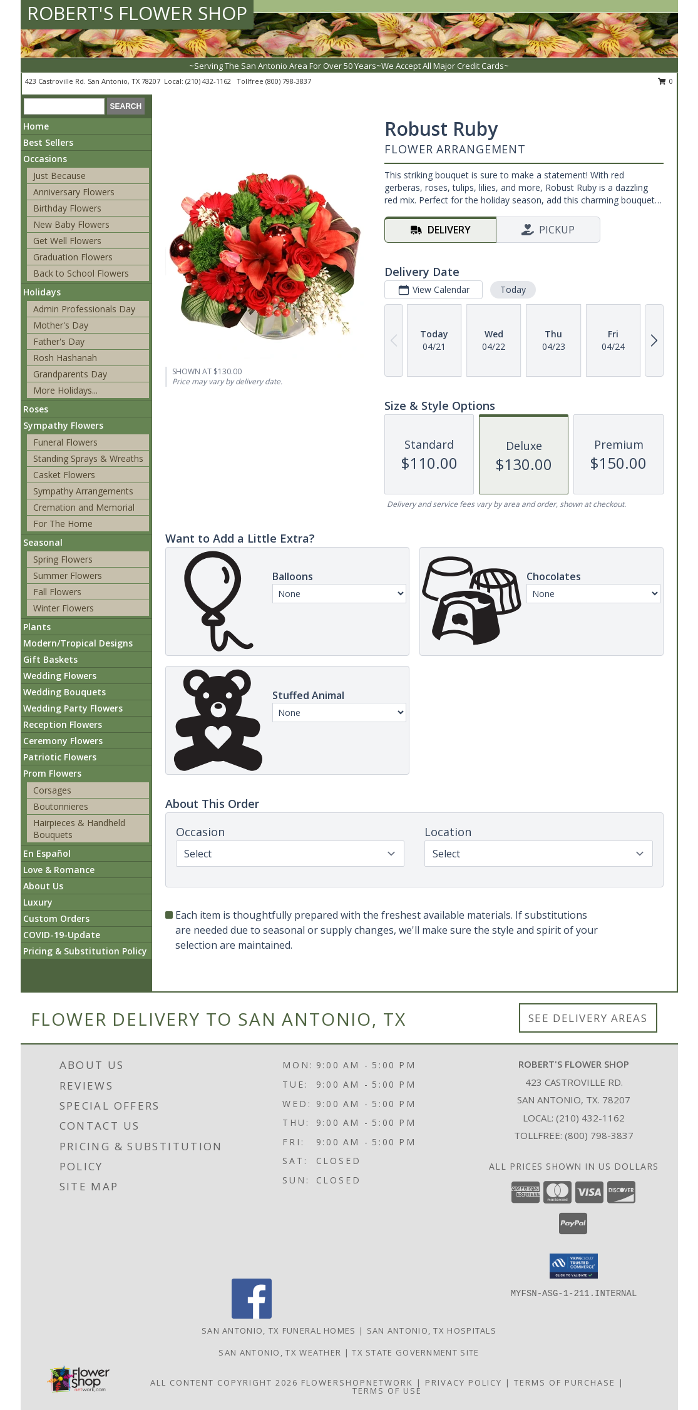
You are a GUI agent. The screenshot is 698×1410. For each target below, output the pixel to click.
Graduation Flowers (73, 257)
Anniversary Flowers (74, 192)
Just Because (59, 175)
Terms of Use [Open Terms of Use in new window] (387, 1390)
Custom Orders (56, 918)
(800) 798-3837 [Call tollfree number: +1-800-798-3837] (288, 81)
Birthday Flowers (67, 208)
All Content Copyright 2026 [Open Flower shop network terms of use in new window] (224, 1382)
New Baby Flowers (71, 224)
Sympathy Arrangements (83, 491)
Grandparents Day (70, 374)
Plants (37, 627)
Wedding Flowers (59, 676)
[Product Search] (64, 106)
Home (36, 126)
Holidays (42, 292)
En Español (47, 853)
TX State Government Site (415, 1352)
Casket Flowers (64, 475)
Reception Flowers (62, 724)
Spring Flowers (63, 559)
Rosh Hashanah (65, 358)
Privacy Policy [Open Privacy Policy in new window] (463, 1382)
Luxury (38, 902)
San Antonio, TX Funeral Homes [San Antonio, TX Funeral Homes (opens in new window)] (279, 1330)
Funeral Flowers (65, 442)
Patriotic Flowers (59, 757)
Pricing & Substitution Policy (85, 951)
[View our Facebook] (252, 1315)
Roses (35, 409)
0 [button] (666, 81)
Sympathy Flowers (63, 425)
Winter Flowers (63, 608)
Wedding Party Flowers (73, 708)
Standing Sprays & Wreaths (88, 458)
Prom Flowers (52, 773)
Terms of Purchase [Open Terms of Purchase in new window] (564, 1382)
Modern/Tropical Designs (78, 643)
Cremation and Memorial (84, 507)
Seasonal (43, 542)
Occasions (45, 159)
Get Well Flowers (67, 241)
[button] (574, 1266)
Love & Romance (59, 870)
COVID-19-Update (61, 935)
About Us (43, 886)
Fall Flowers (57, 592)
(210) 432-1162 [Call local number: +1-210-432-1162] (209, 81)
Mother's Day (60, 325)
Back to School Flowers (81, 273)
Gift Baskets (50, 659)
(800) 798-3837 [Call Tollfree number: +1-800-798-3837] (599, 1135)
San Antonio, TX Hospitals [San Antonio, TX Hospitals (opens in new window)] (432, 1330)
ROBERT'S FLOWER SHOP (137, 13)
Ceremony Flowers (63, 741)
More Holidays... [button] (65, 390)
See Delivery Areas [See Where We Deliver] (588, 1018)
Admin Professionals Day (84, 309)
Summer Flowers (67, 575)
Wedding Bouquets (64, 692)
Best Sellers (48, 142)
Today (513, 289)
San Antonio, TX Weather (279, 1352)
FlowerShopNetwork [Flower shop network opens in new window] (357, 1382)
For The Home (63, 523)
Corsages (52, 790)
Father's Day (59, 341)
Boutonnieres (60, 806)
